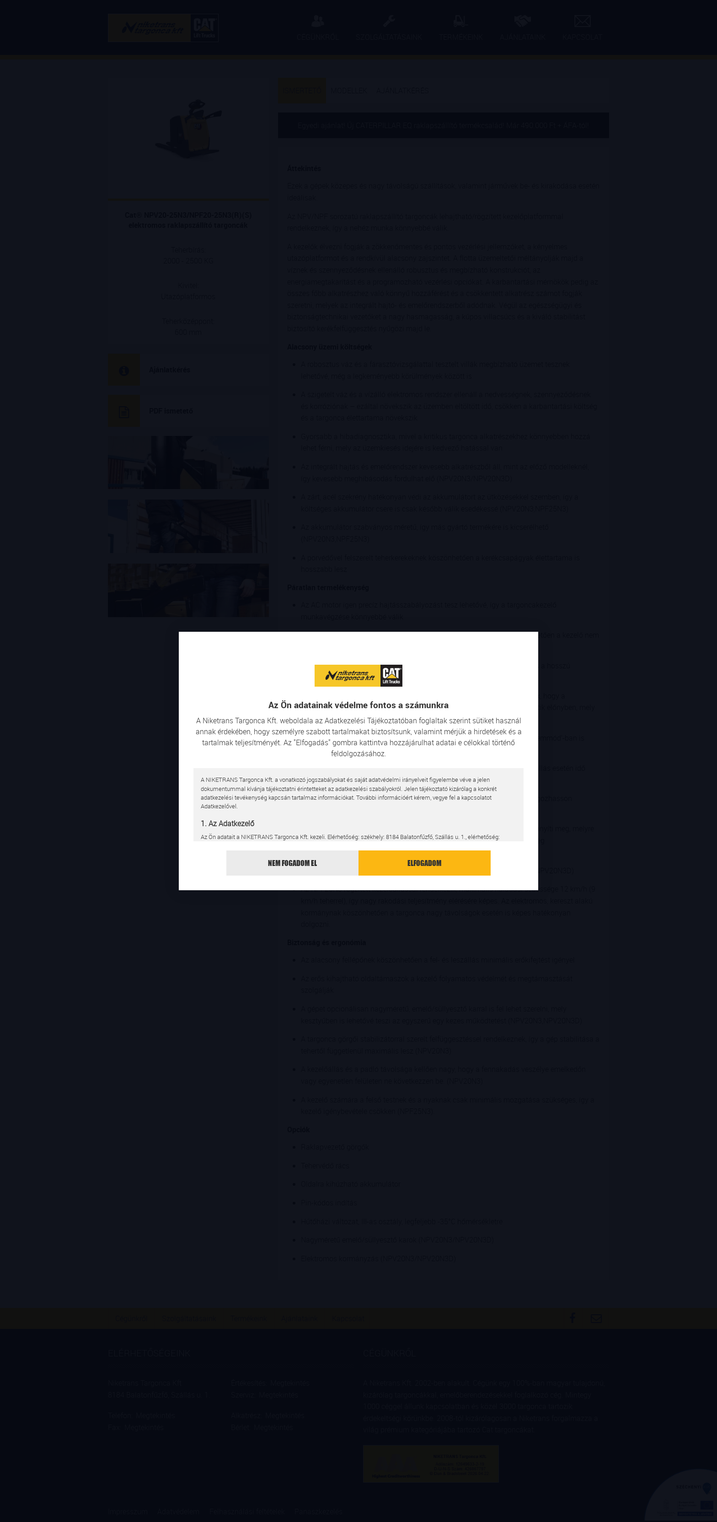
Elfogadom (424, 863)
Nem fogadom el (292, 863)
